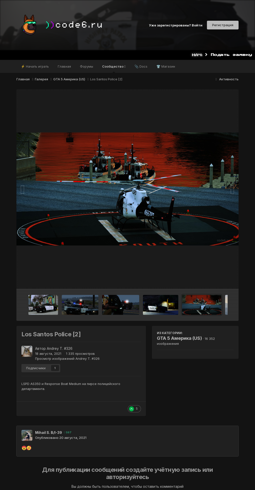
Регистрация (222, 25)
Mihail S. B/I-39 (48, 432)
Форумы (86, 66)
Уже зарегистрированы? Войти (175, 25)
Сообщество (114, 68)
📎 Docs (140, 66)
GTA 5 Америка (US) (179, 338)
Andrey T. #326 (59, 348)
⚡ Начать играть (35, 66)
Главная (64, 66)
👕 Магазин (165, 66)
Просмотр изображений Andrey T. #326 (67, 359)
